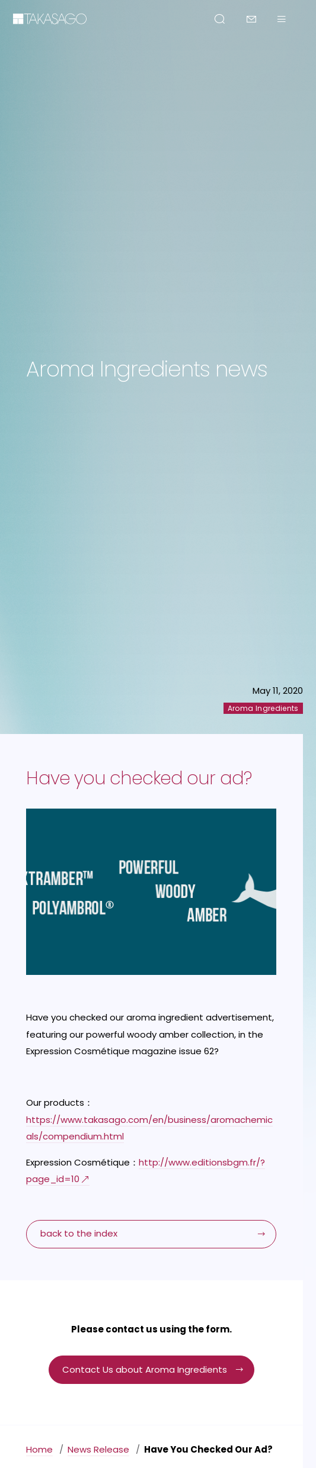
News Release (98, 1449)
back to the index (78, 1233)
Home (39, 1449)
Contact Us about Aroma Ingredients (144, 1369)
